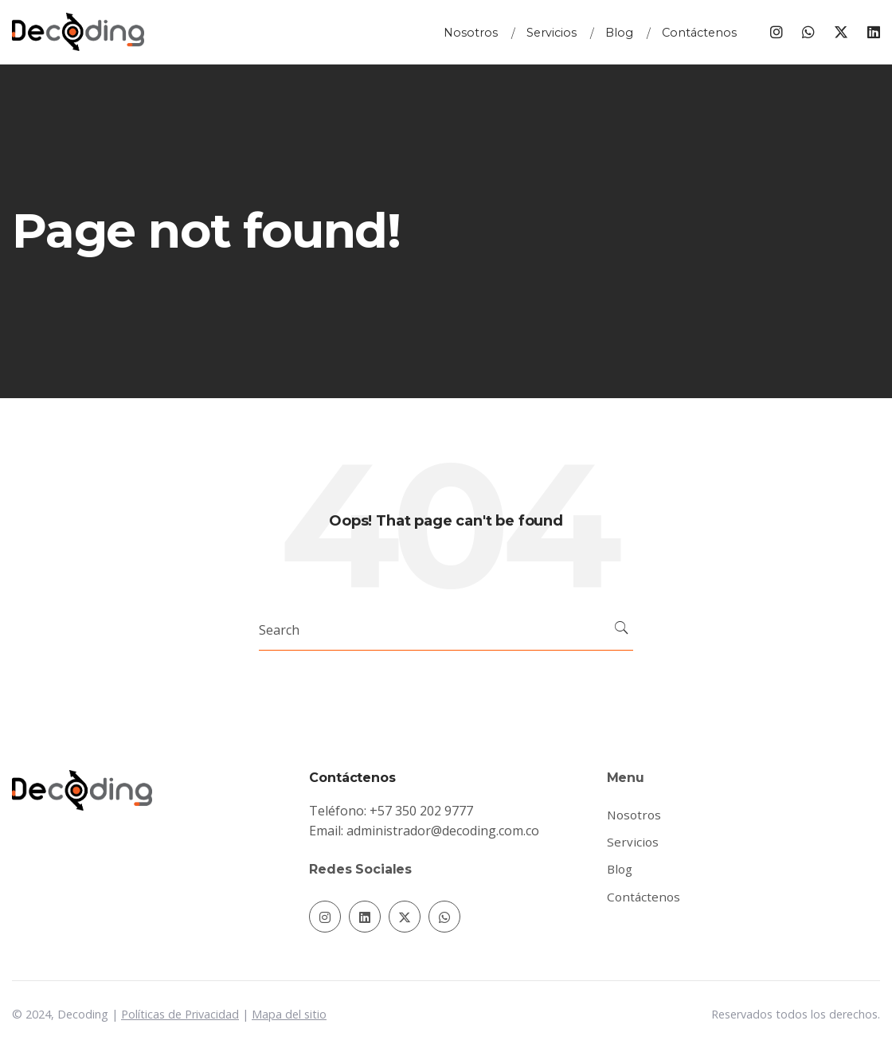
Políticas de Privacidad (180, 1014)
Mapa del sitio (289, 1014)
